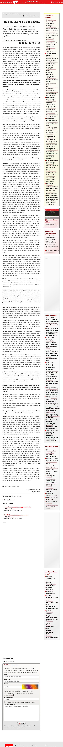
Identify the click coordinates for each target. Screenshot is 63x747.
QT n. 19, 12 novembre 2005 (14, 518)
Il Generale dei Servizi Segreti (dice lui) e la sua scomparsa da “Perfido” (51, 482)
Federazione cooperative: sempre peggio (51, 454)
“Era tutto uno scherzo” (50, 476)
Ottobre (52, 597)
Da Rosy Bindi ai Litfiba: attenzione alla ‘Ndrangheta (52, 200)
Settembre (52, 601)
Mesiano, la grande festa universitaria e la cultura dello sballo (52, 461)
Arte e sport (50, 466)
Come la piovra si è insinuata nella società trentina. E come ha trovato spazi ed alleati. (52, 91)
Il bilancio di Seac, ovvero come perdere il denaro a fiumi (52, 470)
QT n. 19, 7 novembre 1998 (14, 14)
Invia (21, 723)
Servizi (26, 14)
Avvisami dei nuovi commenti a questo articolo (20, 702)
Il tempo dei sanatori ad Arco (51, 494)
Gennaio (51, 583)
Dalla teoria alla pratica (10, 486)
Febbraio (50, 578)
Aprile (50, 624)
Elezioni (19, 496)
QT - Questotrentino (51, 450)
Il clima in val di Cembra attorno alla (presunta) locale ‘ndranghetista (51, 46)
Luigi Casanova (10, 516)
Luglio (52, 606)
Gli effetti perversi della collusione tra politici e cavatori (52, 188)
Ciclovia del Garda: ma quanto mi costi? (52, 506)
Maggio (52, 618)
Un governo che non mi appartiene (33, 490)
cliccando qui (9, 695)
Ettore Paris (22, 40)
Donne (14, 496)
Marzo (49, 631)
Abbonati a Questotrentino (50, 233)
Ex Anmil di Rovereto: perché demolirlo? (51, 489)
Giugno (49, 612)
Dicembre (49, 588)
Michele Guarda (10, 508)
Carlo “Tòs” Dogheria (11, 40)
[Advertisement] (21, 588)
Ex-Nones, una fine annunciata (52, 498)
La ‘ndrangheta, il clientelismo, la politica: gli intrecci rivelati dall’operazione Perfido (52, 79)
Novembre (50, 592)
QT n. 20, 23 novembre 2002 (14, 510)
